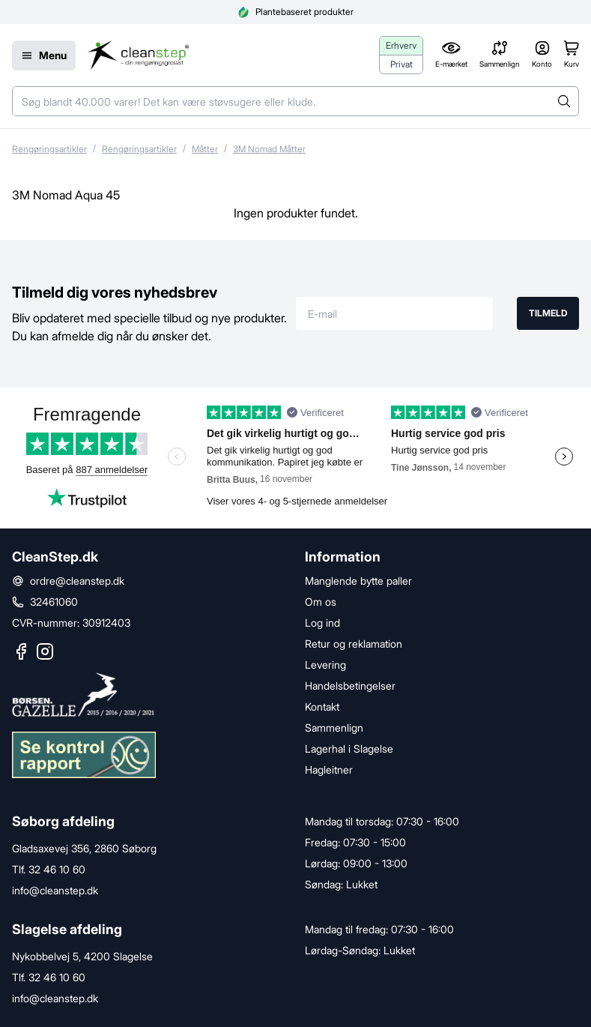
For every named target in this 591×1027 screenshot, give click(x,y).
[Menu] (44, 55)
